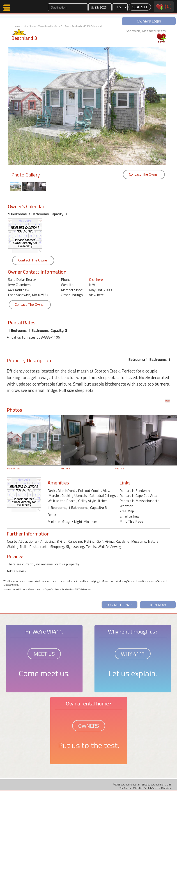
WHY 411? (133, 654)
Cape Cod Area (62, 26)
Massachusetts (45, 26)
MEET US (44, 654)
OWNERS (88, 726)
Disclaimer (166, 788)
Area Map (127, 511)
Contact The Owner (144, 174)
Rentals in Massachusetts (139, 500)
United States (29, 26)
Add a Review (17, 571)
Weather (126, 506)
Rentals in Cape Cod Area (138, 495)
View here (96, 294)
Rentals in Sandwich (135, 490)
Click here (96, 279)
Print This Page (131, 521)
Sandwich (77, 26)
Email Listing (129, 516)
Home (17, 26)
